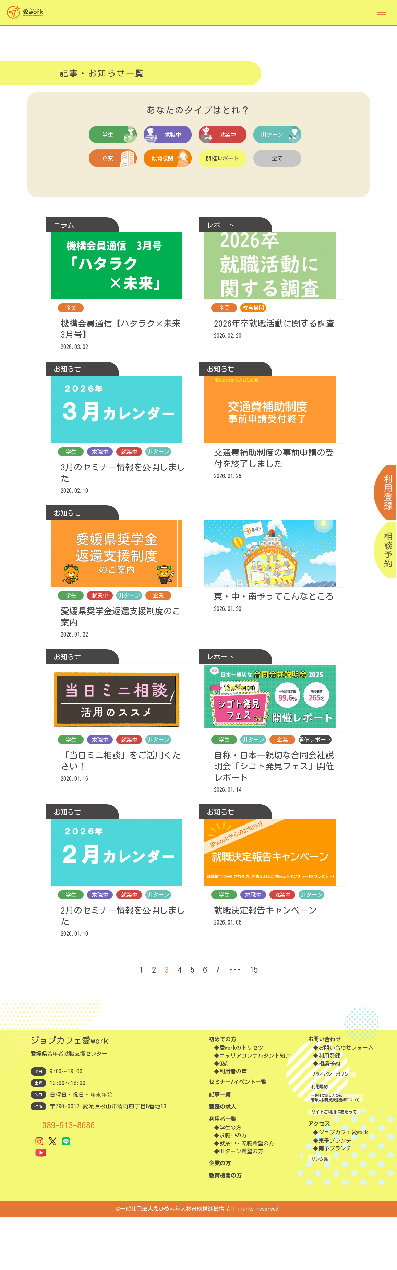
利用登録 (318, 1109)
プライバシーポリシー (324, 1127)
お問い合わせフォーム (334, 1101)
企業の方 (220, 1216)
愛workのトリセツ (241, 1101)
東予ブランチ (323, 1200)
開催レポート (222, 159)
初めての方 (222, 1092)
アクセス (307, 1183)
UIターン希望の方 (241, 1204)
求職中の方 (233, 1189)
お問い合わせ (313, 1092)
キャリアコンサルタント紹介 (255, 1109)
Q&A (223, 1117)
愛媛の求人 (222, 1160)
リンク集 (307, 1218)
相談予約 (318, 1117)
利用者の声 (233, 1125)
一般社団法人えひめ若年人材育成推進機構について (335, 1155)
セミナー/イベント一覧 (237, 1135)
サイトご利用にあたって (327, 1171)
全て (277, 159)
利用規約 (307, 1140)
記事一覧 (220, 1147)
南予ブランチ (323, 1207)
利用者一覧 (222, 1172)
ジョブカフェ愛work (332, 1192)
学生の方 (230, 1181)
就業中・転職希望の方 (246, 1196)
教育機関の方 (225, 1229)
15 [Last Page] (256, 1023)
